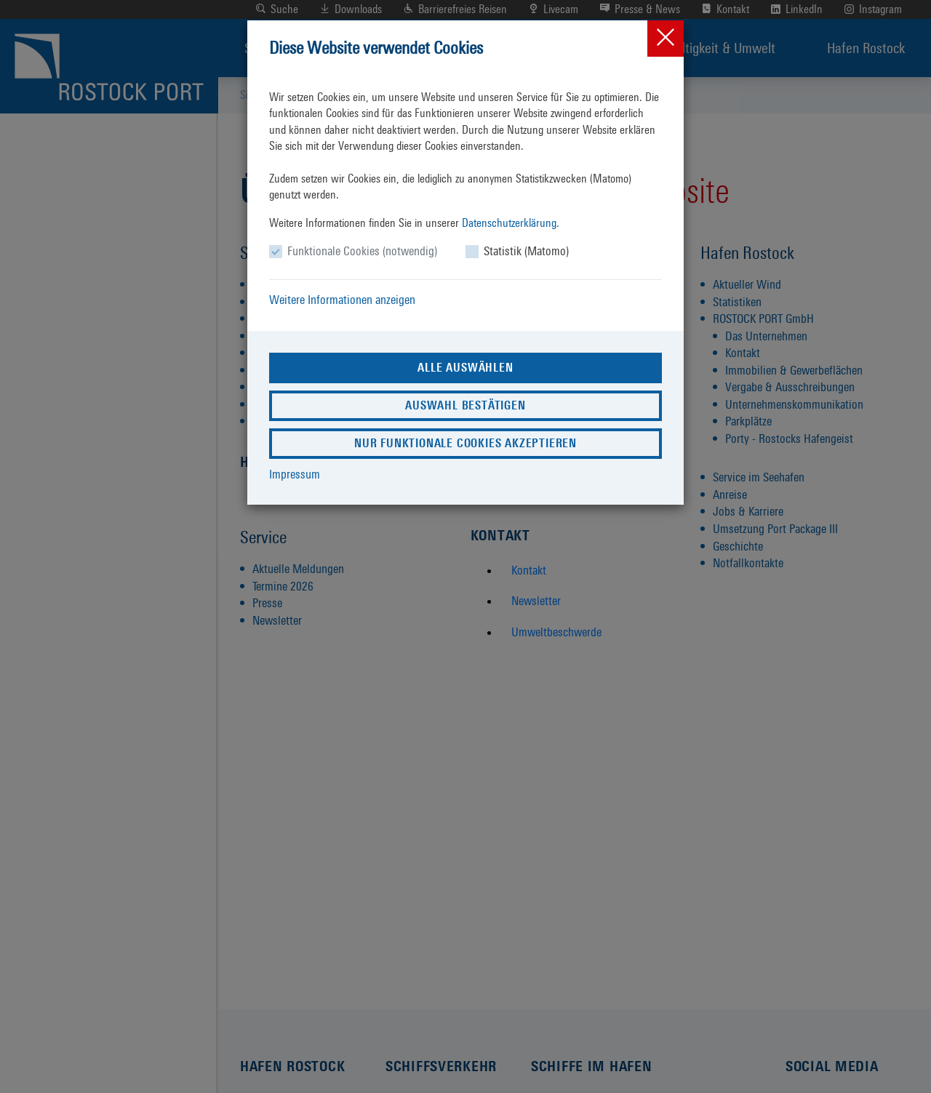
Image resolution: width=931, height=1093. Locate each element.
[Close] (665, 38)
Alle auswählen (465, 368)
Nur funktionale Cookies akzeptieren (465, 443)
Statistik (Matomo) (526, 251)
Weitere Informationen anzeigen (342, 299)
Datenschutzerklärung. (510, 223)
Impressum (294, 474)
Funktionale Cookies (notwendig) (362, 251)
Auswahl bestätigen (465, 405)
